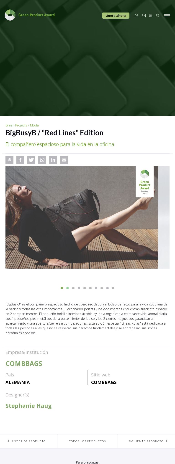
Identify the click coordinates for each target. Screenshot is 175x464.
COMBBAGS (104, 382)
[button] (9, 160)
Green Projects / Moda (22, 125)
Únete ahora (116, 15)
